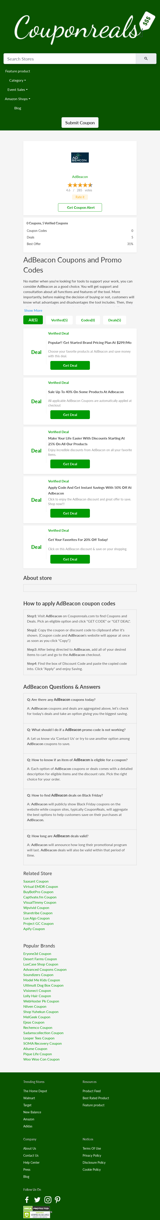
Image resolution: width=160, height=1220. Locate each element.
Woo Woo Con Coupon (41, 1059)
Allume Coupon (35, 1048)
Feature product (17, 71)
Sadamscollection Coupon (43, 1033)
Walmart (29, 1098)
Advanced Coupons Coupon (45, 969)
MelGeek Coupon (36, 1017)
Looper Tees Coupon (39, 1038)
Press (26, 1169)
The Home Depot (35, 1091)
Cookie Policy (92, 1169)
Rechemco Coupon (37, 1027)
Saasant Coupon (36, 881)
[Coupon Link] (80, 352)
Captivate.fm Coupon (39, 897)
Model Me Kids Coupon (41, 980)
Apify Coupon (34, 929)
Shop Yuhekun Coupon (40, 1011)
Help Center (31, 1162)
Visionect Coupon (37, 990)
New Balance (32, 1112)
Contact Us (30, 1155)
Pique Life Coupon (37, 1054)
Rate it (80, 197)
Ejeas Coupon (33, 1022)
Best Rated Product (96, 1098)
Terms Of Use (92, 1148)
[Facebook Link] (27, 1199)
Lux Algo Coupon (36, 918)
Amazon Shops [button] (16, 99)
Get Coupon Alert (79, 207)
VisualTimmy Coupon (39, 902)
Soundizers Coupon (38, 975)
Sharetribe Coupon (38, 913)
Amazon (28, 1119)
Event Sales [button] (16, 89)
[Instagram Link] (48, 1199)
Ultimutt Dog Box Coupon (43, 985)
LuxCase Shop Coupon (40, 964)
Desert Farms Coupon (40, 959)
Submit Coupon (80, 122)
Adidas (27, 1126)
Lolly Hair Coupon (37, 996)
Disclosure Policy (94, 1162)
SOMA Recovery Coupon (42, 1043)
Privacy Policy (92, 1155)
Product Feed (92, 1091)
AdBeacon (80, 176)
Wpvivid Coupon (36, 907)
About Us (29, 1148)
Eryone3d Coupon (37, 953)
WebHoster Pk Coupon (41, 1001)
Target (27, 1105)
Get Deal (70, 365)
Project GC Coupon (38, 923)
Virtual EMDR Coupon (40, 886)
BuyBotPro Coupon (38, 892)
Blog (17, 108)
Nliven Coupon (34, 1006)
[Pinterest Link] (57, 1199)
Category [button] (16, 80)
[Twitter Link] (38, 1199)
